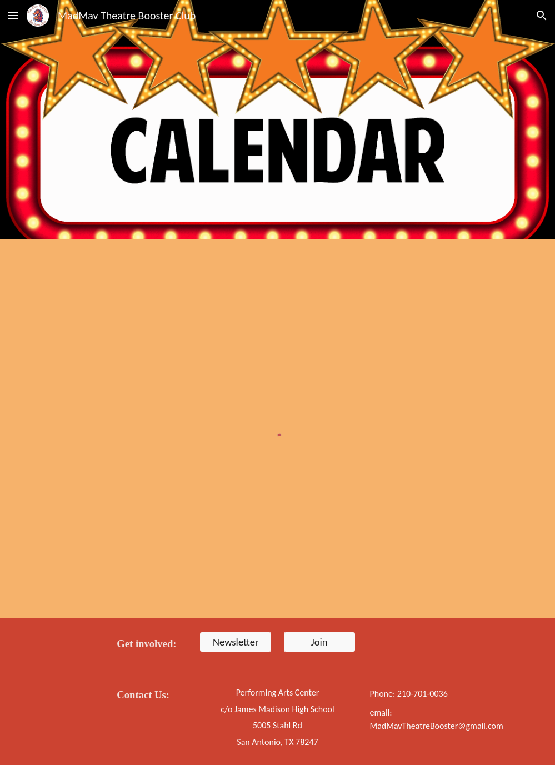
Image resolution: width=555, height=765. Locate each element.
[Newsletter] (236, 641)
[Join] (319, 641)
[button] (13, 15)
